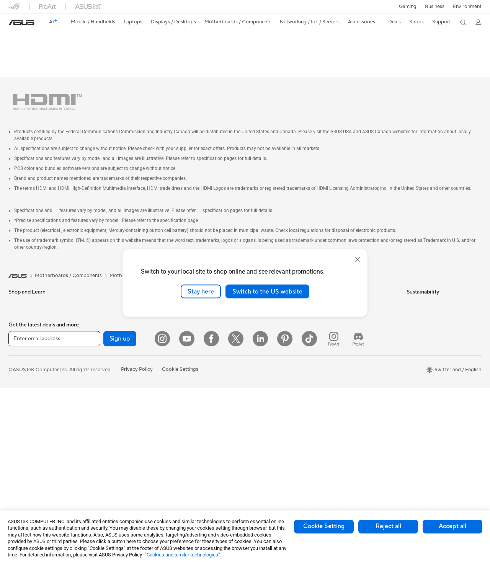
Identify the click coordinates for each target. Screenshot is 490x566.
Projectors (20, 402)
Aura (252, 482)
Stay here (201, 291)
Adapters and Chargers (193, 419)
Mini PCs (98, 309)
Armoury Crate (264, 470)
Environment (467, 6)
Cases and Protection (191, 408)
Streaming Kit (182, 385)
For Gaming (21, 367)
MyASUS (337, 396)
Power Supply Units (110, 378)
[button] (407, 6)
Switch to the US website (267, 291)
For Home (19, 321)
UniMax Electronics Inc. (274, 367)
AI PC (253, 390)
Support (112, 52)
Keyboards (179, 350)
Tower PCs (20, 425)
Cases (94, 355)
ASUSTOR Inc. (263, 344)
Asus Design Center (269, 413)
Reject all (388, 526)
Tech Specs (52, 52)
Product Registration (350, 321)
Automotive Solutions (271, 436)
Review (83, 52)
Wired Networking (187, 327)
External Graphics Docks (116, 424)
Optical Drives (104, 401)
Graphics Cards (105, 344)
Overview (18, 52)
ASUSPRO (259, 424)
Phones (16, 298)
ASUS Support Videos (352, 384)
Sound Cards (102, 390)
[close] (357, 259)
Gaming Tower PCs (109, 286)
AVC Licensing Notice (271, 447)
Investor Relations (267, 321)
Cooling (97, 367)
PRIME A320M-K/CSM (49, 40)
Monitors (18, 391)
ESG (411, 286)
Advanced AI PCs (267, 401)
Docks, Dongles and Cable (196, 431)
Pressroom (259, 332)
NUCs (94, 298)
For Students (23, 356)
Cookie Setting (324, 526)
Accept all (452, 526)
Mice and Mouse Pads (191, 362)
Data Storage (103, 413)
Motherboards (104, 332)
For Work (18, 333)
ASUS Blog (260, 459)
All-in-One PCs (25, 414)
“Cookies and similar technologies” (182, 555)
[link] (21, 22)
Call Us (335, 344)
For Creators (23, 344)
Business (434, 6)
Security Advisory (347, 373)
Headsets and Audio (189, 373)
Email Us (336, 332)
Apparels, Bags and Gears (196, 396)
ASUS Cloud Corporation (276, 355)
